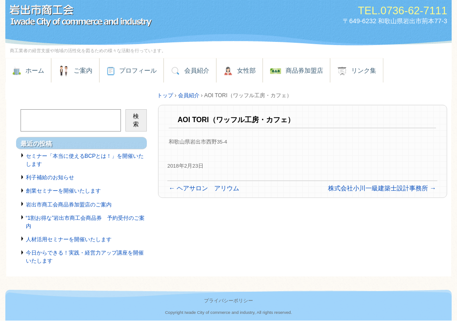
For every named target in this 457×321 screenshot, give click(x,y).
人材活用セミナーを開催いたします (69, 239)
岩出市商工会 (108, 16)
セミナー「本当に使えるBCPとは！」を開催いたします (85, 160)
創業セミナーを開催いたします (63, 191)
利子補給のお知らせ (50, 177)
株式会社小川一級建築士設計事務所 (382, 188)
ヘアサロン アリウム (204, 188)
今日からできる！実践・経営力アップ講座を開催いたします (85, 257)
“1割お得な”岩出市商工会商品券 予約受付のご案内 (85, 222)
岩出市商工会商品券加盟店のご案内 (69, 205)
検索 (136, 120)
